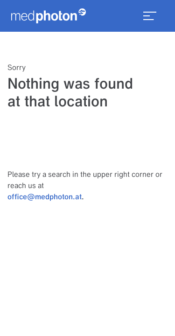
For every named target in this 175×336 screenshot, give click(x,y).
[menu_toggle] (150, 16)
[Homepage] (48, 15)
